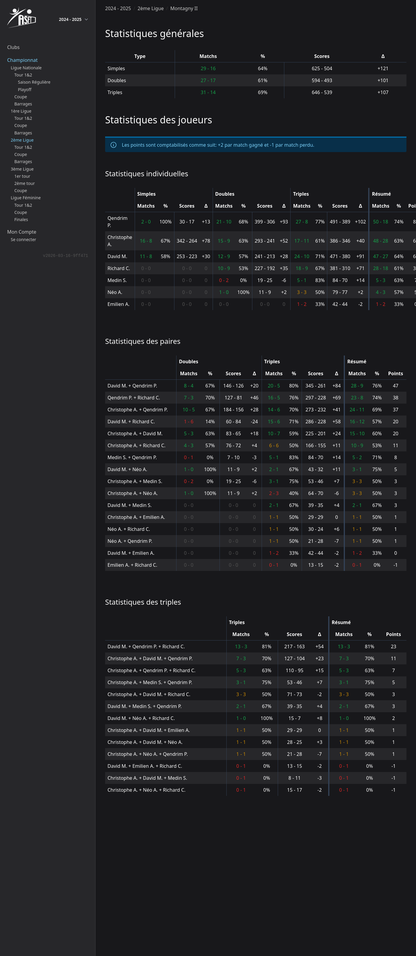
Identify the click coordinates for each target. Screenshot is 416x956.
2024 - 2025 (73, 19)
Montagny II (184, 8)
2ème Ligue (151, 8)
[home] (21, 19)
